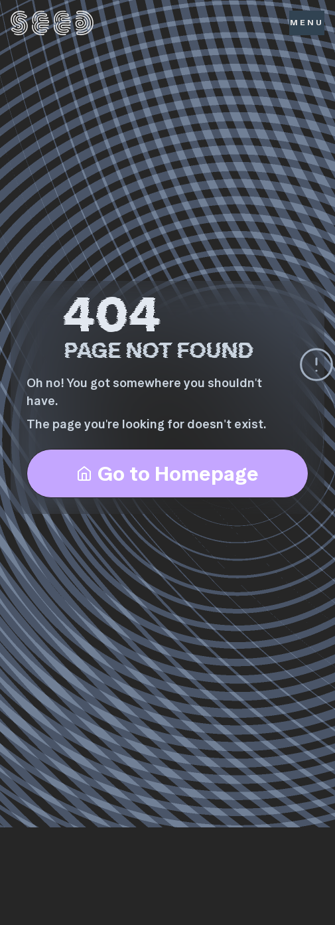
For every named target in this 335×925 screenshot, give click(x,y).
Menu (307, 22)
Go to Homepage (167, 473)
